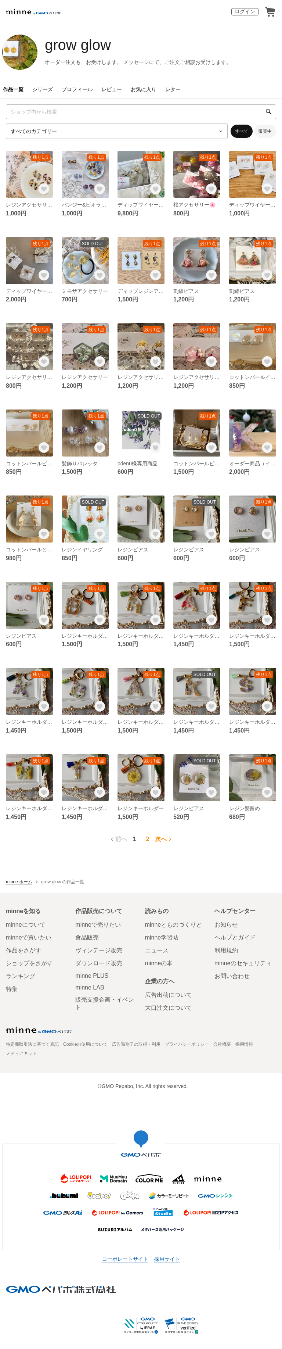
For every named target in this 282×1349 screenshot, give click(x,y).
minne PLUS (91, 976)
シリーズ (42, 89)
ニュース (157, 950)
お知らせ (226, 925)
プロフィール (77, 89)
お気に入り (143, 89)
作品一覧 (13, 89)
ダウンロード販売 (98, 963)
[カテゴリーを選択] (117, 131)
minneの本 (159, 963)
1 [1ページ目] (134, 839)
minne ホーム (19, 881)
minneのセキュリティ (243, 963)
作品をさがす (23, 950)
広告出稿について (168, 995)
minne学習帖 (162, 937)
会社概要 (222, 1044)
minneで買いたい (28, 937)
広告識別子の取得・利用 (136, 1044)
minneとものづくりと (173, 925)
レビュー (111, 89)
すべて (241, 131)
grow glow (78, 45)
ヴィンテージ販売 (98, 950)
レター (173, 89)
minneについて (26, 925)
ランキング (20, 976)
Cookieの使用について (85, 1044)
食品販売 (87, 937)
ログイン (245, 11)
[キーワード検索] (141, 112)
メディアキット (21, 1053)
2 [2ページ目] (147, 839)
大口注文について (168, 1008)
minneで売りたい (98, 925)
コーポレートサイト (125, 1259)
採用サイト (167, 1259)
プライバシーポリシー (187, 1044)
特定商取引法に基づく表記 (32, 1044)
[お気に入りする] (44, 189)
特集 (12, 989)
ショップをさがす (29, 963)
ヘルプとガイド (235, 937)
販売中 (265, 131)
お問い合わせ (232, 976)
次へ (164, 839)
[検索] (269, 112)
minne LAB (89, 987)
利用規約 (226, 950)
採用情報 (244, 1044)
